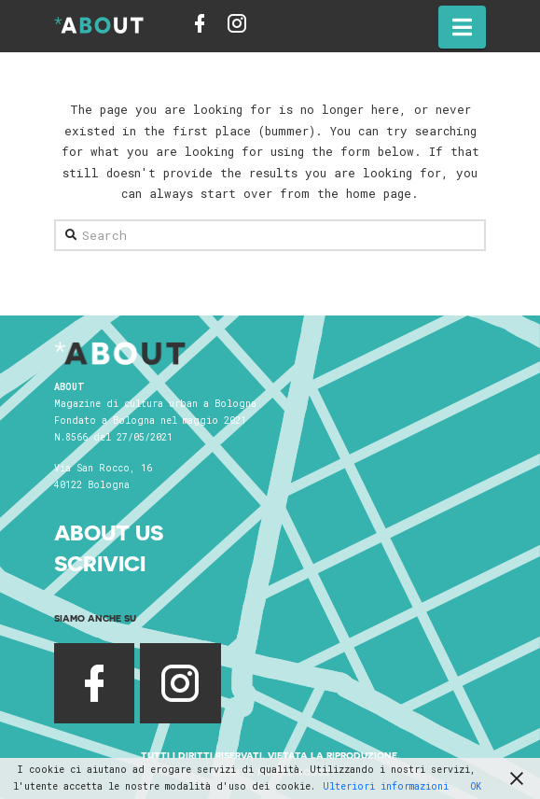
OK (476, 786)
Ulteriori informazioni (386, 786)
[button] (462, 27)
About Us (108, 532)
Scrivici (99, 563)
